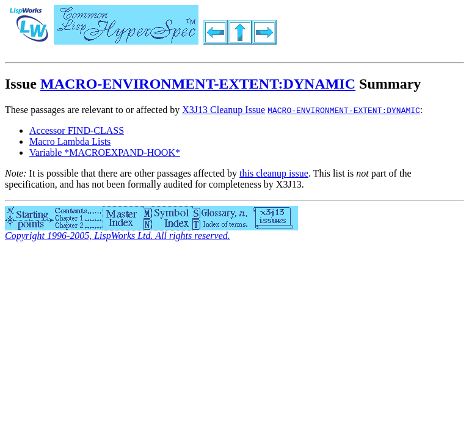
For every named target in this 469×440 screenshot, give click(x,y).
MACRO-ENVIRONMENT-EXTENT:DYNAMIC (197, 84)
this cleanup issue (273, 173)
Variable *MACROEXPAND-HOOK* (104, 152)
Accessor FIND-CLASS (76, 130)
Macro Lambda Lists (70, 141)
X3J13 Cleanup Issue (223, 110)
